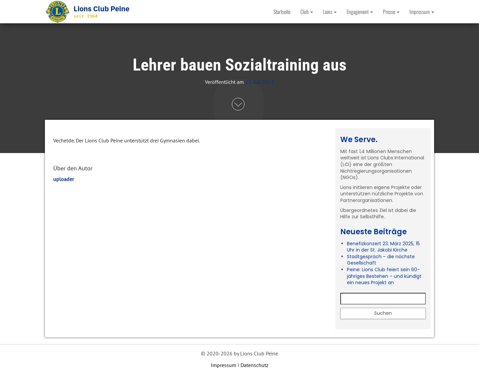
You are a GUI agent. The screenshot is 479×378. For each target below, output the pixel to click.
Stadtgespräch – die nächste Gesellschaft (381, 260)
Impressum (421, 12)
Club (306, 12)
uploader (63, 179)
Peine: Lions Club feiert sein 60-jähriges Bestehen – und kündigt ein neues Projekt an (384, 276)
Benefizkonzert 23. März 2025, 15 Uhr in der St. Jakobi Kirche (383, 247)
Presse (391, 12)
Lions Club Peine (101, 8)
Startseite (281, 12)
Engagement (360, 12)
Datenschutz (254, 365)
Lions (330, 12)
